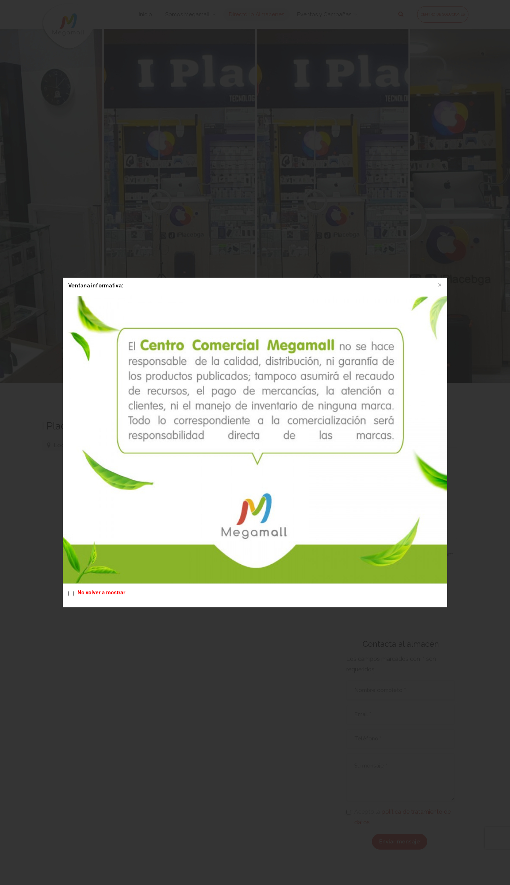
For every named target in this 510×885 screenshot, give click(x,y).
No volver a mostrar (101, 592)
